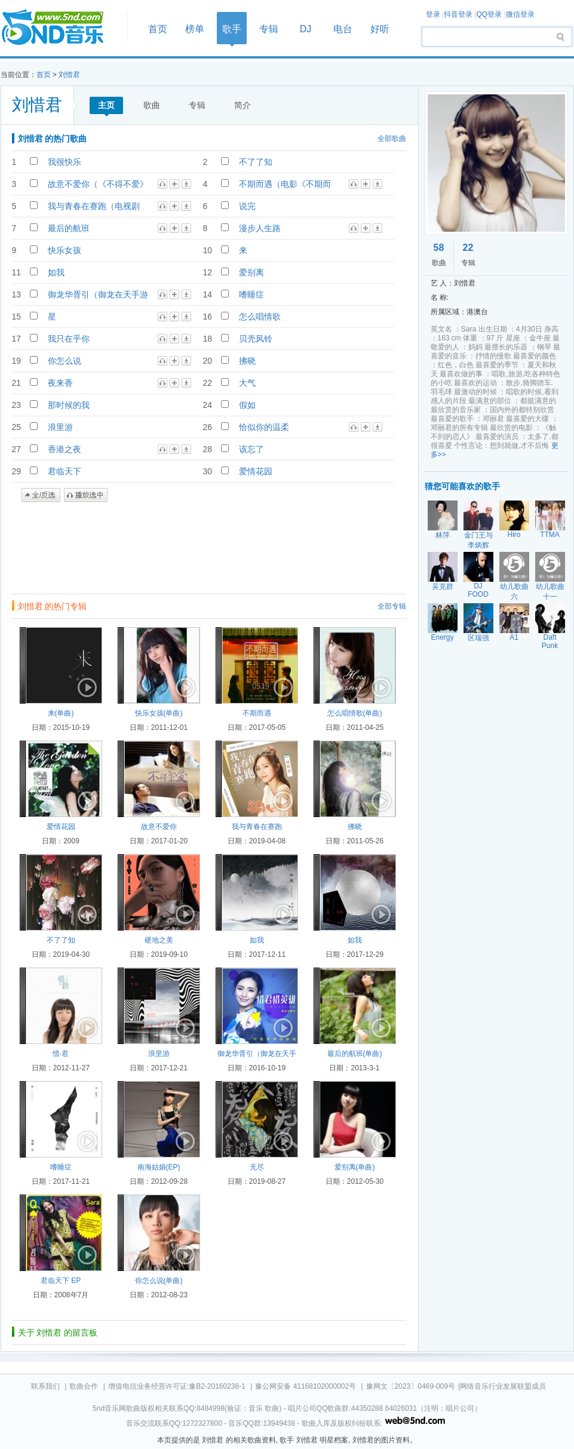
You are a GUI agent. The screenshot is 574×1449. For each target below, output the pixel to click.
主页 (106, 105)
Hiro (513, 534)
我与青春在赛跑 (257, 826)
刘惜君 (69, 74)
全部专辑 (391, 606)
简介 (242, 105)
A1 (513, 637)
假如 (247, 405)
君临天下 (64, 471)
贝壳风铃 (255, 338)
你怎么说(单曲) (159, 1280)
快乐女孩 (64, 250)
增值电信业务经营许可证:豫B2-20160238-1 (176, 1386)
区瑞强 (478, 638)
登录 (433, 14)
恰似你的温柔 (264, 427)
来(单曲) (61, 713)
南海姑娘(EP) (158, 1167)
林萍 (442, 535)
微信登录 (520, 14)
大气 (247, 383)
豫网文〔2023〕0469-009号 (410, 1386)
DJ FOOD (478, 590)
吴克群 (442, 586)
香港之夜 (64, 449)
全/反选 (41, 495)
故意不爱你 (159, 826)
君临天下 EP (61, 1280)
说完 (247, 206)
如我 (56, 272)
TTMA (550, 534)
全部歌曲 (391, 138)
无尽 (257, 1167)
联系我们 (45, 1386)
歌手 (231, 29)
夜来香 (60, 383)
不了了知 (255, 162)
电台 (342, 29)
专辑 (268, 29)
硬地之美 (159, 940)
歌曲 (151, 105)
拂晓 (247, 361)
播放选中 (86, 495)
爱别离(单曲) (354, 1167)
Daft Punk (550, 641)
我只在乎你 (69, 338)
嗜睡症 (251, 294)
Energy (442, 637)
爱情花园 (255, 471)
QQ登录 (489, 14)
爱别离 (251, 272)
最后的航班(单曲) (354, 1053)
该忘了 (251, 449)
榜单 (194, 29)
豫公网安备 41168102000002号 (305, 1386)
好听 (379, 29)
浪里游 (60, 427)
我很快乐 (64, 162)
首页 (60, 28)
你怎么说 (64, 361)
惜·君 (61, 1053)
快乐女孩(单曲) (159, 713)
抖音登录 (458, 14)
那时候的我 (69, 405)
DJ (306, 29)
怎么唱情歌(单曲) (354, 713)
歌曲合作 (83, 1386)
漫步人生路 (260, 228)
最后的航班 (69, 228)
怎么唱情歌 (260, 316)
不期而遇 (257, 713)
